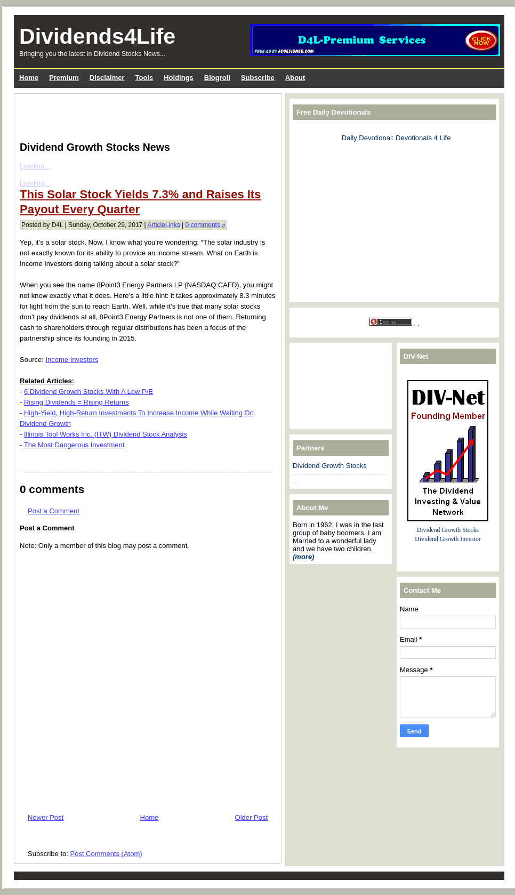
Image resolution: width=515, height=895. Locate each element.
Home (149, 817)
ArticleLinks (163, 225)
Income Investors (71, 360)
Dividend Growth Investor (447, 539)
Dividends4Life (97, 36)
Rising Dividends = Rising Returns (76, 402)
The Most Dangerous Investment (74, 445)
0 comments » (206, 225)
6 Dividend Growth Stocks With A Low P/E (88, 392)
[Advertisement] (144, 115)
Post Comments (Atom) (106, 854)
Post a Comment (53, 511)
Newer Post (45, 817)
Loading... (35, 166)
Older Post (251, 817)
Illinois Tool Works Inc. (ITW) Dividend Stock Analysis (105, 434)
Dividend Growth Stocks (330, 466)
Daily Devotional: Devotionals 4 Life (396, 138)
